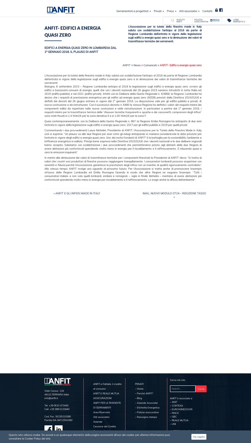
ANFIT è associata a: (181, 398)
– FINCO (174, 412)
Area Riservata (216, 10)
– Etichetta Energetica (147, 407)
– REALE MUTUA (179, 420)
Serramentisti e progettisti (133, 11)
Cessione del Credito (104, 426)
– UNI (173, 423)
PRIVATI (139, 383)
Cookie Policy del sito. (38, 438)
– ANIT (173, 401)
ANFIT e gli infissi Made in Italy (77, 193)
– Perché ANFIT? (144, 393)
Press (171, 11)
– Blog (138, 398)
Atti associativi (189, 11)
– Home (139, 388)
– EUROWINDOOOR (181, 409)
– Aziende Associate (146, 402)
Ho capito (199, 436)
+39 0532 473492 (59, 405)
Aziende (97, 421)
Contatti (207, 11)
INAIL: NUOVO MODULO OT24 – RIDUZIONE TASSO (174, 193)
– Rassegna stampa (146, 416)
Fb (220, 10)
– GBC (173, 416)
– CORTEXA (176, 405)
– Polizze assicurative (147, 412)
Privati (159, 11)
